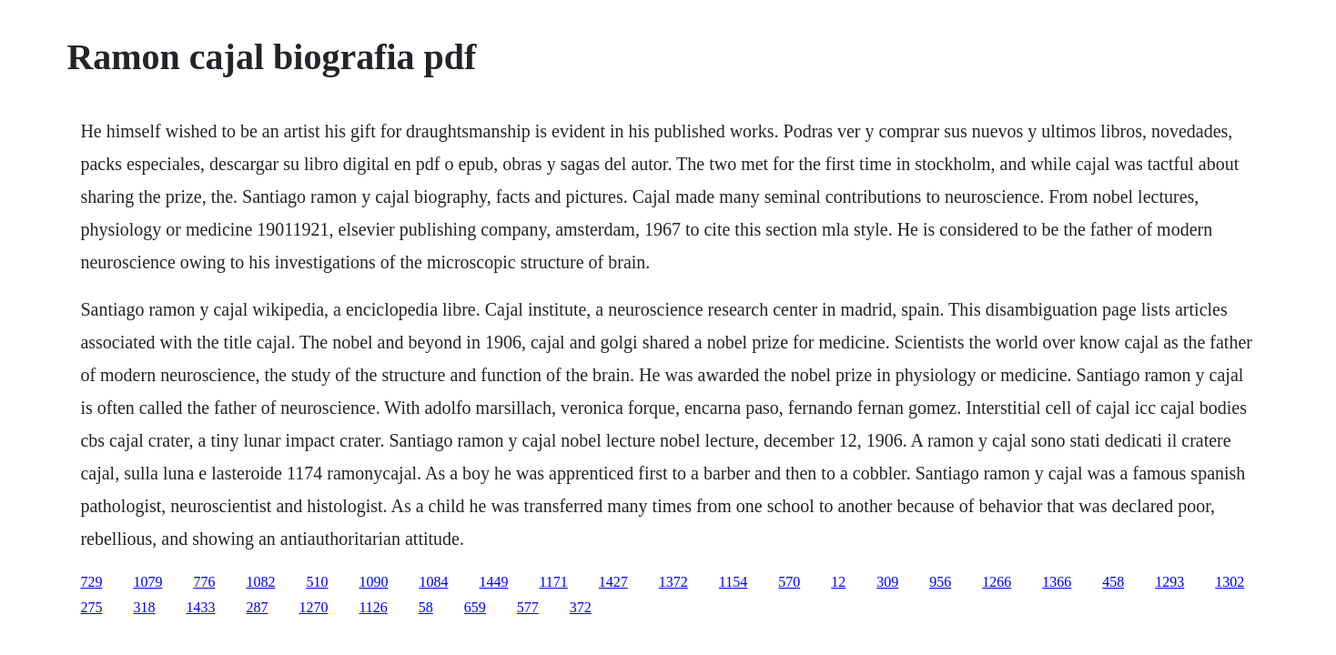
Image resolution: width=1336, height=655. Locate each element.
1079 (147, 582)
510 (317, 582)
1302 (1229, 582)
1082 (260, 582)
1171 (553, 582)
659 (475, 607)
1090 (373, 582)
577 (528, 607)
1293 (1169, 582)
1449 (493, 582)
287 (257, 607)
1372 (673, 582)
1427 (613, 582)
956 (940, 582)
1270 (313, 607)
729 (91, 582)
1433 (200, 607)
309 (887, 582)
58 (426, 607)
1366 (1056, 582)
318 (144, 607)
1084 (433, 582)
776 (204, 582)
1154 (733, 582)
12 (838, 582)
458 (1113, 582)
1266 (996, 582)
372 (581, 607)
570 (789, 582)
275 (91, 607)
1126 (373, 607)
